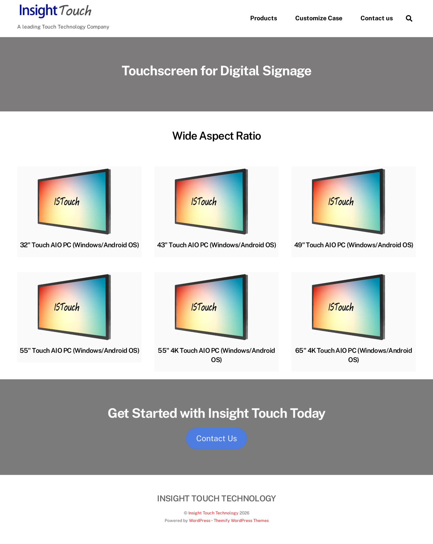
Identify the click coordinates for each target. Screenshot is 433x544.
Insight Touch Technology (213, 512)
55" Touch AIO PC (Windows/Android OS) (80, 350)
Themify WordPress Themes (241, 520)
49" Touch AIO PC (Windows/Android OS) (353, 245)
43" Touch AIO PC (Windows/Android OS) (216, 245)
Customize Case (318, 18)
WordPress (199, 520)
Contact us (376, 18)
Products (263, 18)
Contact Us (216, 438)
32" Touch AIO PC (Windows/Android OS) (79, 245)
